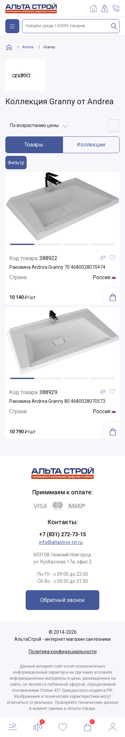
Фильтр (16, 162)
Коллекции (91, 144)
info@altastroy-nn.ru (61, 542)
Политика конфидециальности (63, 651)
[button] (22, 244)
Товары (33, 144)
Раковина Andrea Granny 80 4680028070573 (57, 401)
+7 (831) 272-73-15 (62, 534)
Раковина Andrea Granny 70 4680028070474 (57, 267)
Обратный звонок (62, 600)
